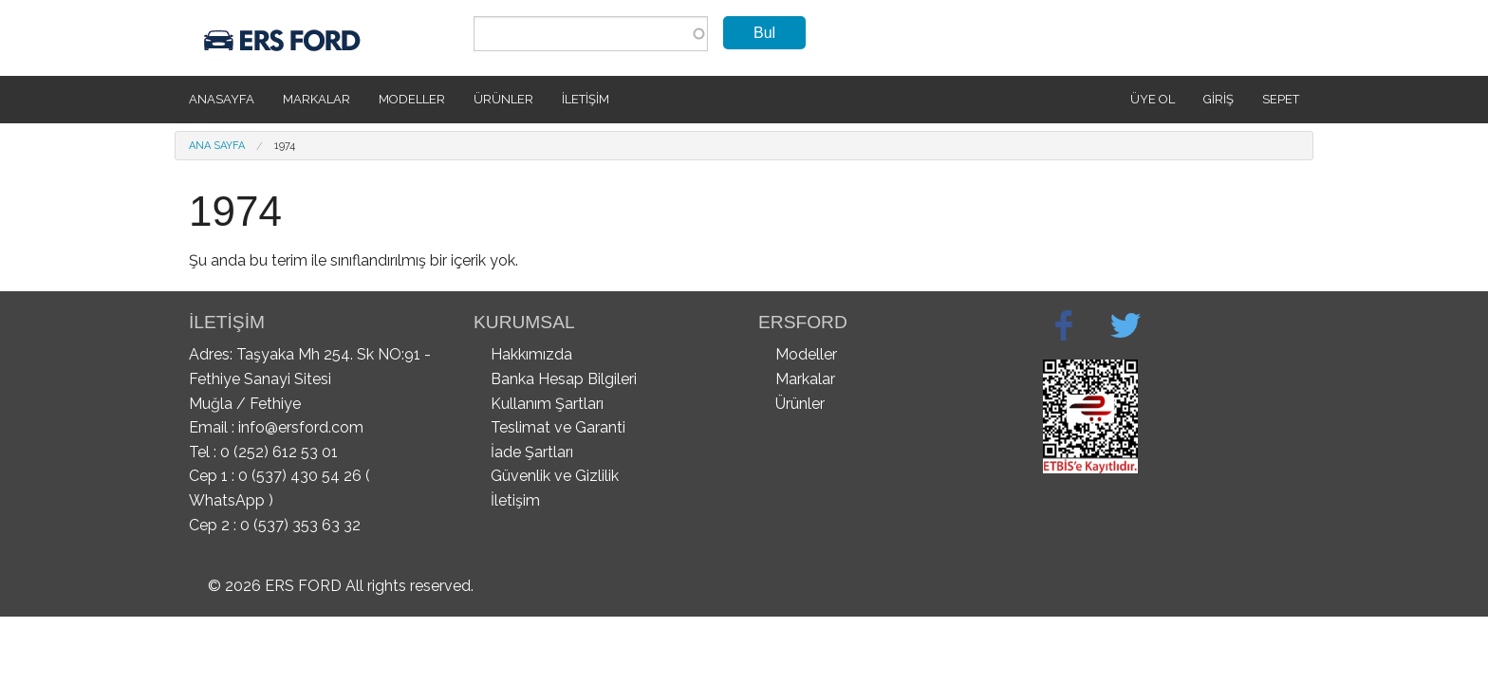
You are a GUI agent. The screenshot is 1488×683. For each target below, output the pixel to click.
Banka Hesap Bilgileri (564, 379)
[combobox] (591, 33)
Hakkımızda (531, 354)
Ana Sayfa (217, 145)
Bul (764, 33)
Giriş (1218, 99)
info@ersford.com (300, 427)
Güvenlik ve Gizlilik (555, 476)
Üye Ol (1152, 99)
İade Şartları (532, 452)
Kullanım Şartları (547, 404)
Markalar (316, 99)
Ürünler (503, 99)
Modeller (412, 99)
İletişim (585, 99)
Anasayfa (221, 99)
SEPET (1280, 99)
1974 (284, 145)
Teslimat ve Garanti (558, 427)
